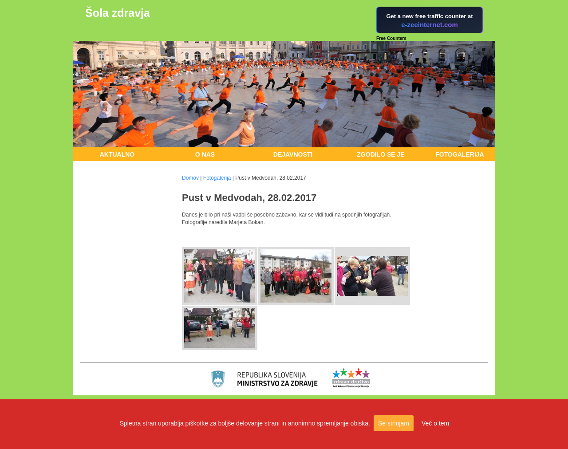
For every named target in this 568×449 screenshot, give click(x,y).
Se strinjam (393, 423)
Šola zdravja (117, 13)
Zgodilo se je (380, 154)
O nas (205, 154)
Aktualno (117, 154)
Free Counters (391, 38)
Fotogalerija (459, 154)
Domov (190, 178)
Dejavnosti (292, 154)
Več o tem (435, 423)
